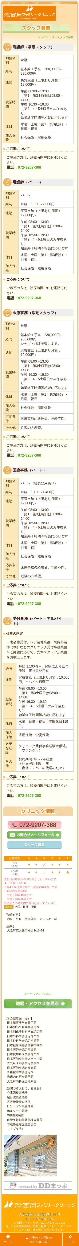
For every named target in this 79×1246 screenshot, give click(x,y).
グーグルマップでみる (38, 993)
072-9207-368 (29, 167)
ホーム (8, 1239)
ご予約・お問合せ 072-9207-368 (39, 1239)
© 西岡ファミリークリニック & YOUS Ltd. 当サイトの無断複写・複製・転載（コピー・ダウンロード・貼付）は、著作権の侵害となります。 (39, 1226)
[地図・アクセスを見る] (38, 1007)
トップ (70, 1239)
